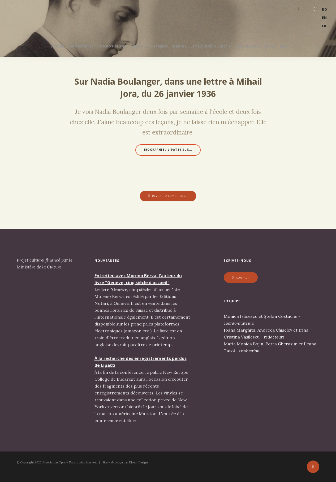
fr (324, 21)
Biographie (69, 48)
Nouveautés (256, 48)
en (324, 14)
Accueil (42, 48)
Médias (180, 48)
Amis (300, 48)
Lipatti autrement (145, 48)
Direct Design (138, 465)
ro (324, 8)
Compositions (103, 48)
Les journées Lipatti (215, 48)
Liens (282, 48)
